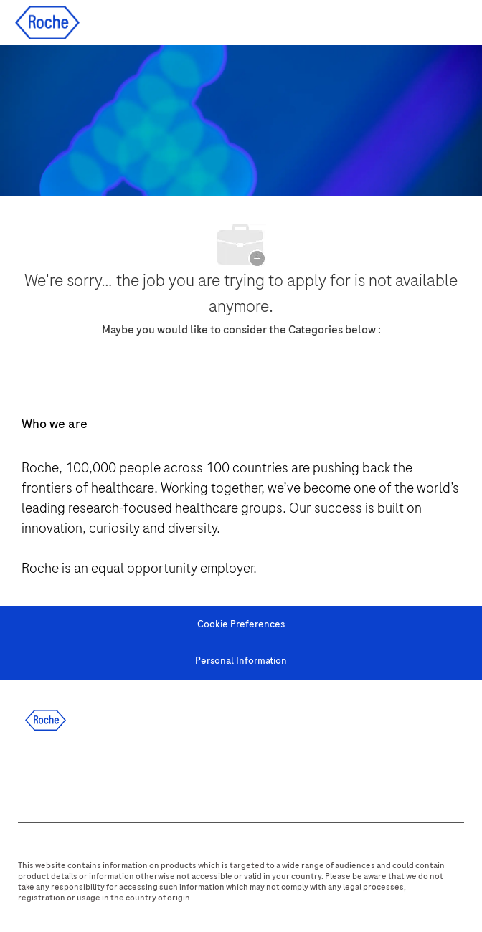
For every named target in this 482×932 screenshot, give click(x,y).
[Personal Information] (241, 661)
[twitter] (106, 773)
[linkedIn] (67, 773)
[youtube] (183, 773)
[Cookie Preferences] (241, 624)
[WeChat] (222, 773)
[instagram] (145, 773)
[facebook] (28, 773)
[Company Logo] (47, 22)
